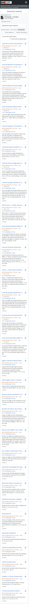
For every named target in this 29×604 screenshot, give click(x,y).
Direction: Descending (21, 32)
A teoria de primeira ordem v (11, 591)
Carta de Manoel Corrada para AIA (12, 64)
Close (9, 15)
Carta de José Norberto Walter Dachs (12, 226)
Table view (21, 29)
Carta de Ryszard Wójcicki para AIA (12, 106)
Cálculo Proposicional (9, 562)
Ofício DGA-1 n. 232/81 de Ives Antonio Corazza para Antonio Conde (12, 205)
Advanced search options (10, 25)
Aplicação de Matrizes (9, 533)
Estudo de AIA (6, 513)
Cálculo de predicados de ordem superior (12, 547)
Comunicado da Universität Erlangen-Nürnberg (12, 315)
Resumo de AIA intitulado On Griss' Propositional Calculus (12, 394)
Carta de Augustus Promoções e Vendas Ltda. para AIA (12, 126)
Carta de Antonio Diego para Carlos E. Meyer (12, 163)
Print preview (5, 29)
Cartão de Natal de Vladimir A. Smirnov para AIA (12, 147)
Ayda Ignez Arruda (10, 49)
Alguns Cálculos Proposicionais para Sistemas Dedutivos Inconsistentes (12, 360)
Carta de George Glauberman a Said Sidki (12, 182)
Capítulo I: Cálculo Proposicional (12, 576)
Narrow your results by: (14, 11)
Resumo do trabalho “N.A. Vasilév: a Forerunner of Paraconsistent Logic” (12, 430)
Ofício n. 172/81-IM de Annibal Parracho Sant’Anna (12, 270)
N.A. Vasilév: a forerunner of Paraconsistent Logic (12, 451)
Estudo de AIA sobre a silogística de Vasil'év (12, 499)
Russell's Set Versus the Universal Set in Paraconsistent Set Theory (12, 409)
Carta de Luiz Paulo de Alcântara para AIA (12, 43)
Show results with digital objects (18, 39)
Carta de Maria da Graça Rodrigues (12, 85)
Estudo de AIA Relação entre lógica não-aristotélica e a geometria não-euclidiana (12, 467)
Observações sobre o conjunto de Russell (12, 380)
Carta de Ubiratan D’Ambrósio (11, 247)
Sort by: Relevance (9, 32)
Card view (14, 29)
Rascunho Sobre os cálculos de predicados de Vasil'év (12, 483)
